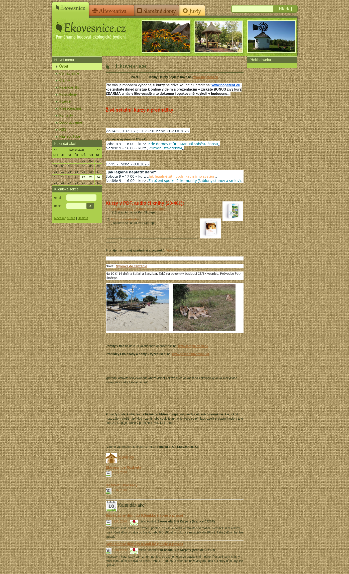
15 (83, 171)
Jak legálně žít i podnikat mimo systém (182, 176)
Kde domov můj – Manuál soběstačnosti (183, 143)
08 (83, 166)
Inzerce (65, 101)
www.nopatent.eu (205, 77)
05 (62, 166)
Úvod (63, 66)
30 (90, 182)
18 (55, 177)
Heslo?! (83, 218)
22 (83, 177)
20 (69, 177)
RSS (63, 129)
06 (69, 166)
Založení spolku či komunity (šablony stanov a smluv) (195, 180)
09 (90, 166)
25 (55, 182)
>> (98, 149)
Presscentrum (70, 108)
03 (98, 160)
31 (98, 182)
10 (98, 166)
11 (55, 171)
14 (76, 171)
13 (69, 171)
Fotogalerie (68, 94)
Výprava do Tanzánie (131, 266)
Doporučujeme (70, 122)
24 (98, 177)
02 (90, 160)
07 (76, 166)
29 (83, 182)
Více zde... (173, 250)
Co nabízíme (69, 73)
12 (62, 171)
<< (55, 149)
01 (83, 160)
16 (90, 171)
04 (55, 166)
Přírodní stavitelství (165, 147)
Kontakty (66, 115)
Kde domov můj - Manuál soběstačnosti (139, 209)
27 (69, 182)
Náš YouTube (69, 136)
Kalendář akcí (70, 87)
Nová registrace (64, 218)
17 (98, 171)
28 (76, 182)
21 (76, 177)
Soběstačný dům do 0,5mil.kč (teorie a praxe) (144, 515)
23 (90, 177)
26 (62, 182)
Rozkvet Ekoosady (122, 485)
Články (64, 80)
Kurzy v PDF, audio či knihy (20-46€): (145, 203)
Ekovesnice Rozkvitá (123, 467)
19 (62, 177)
